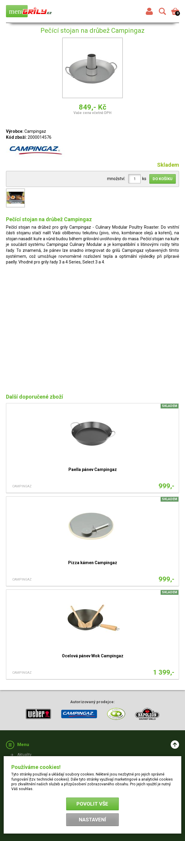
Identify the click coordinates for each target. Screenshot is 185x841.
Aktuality (24, 755)
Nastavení (92, 820)
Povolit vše (92, 804)
